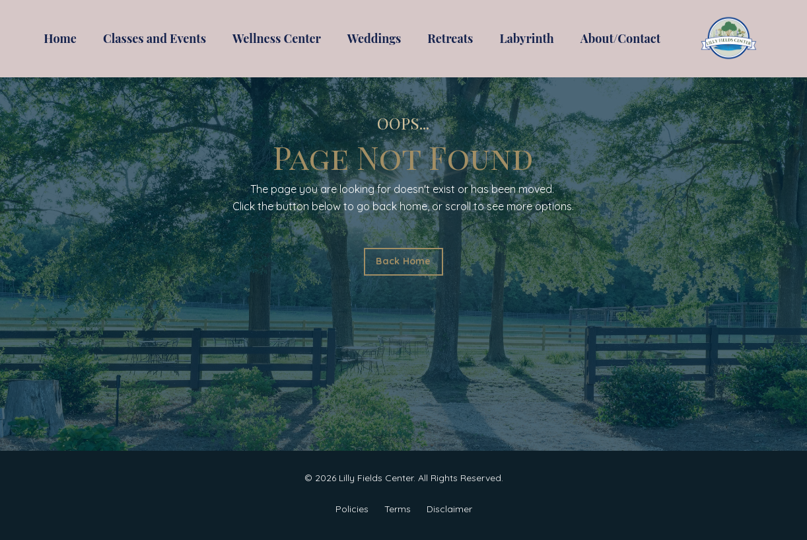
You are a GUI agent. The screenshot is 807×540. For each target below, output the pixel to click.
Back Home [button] (403, 261)
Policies (351, 509)
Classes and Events (154, 38)
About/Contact (620, 38)
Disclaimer (449, 509)
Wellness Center (276, 38)
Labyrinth (526, 38)
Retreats (450, 38)
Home (60, 38)
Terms (397, 509)
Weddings (374, 38)
